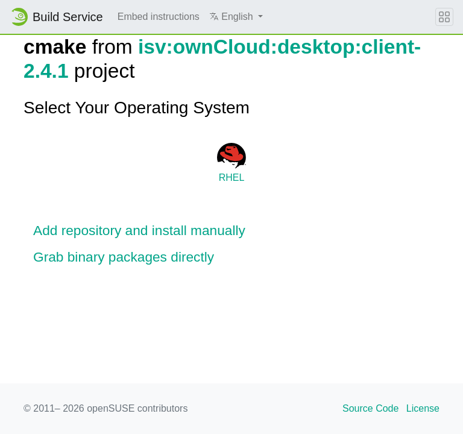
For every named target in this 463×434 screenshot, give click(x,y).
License (422, 408)
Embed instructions (159, 16)
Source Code (370, 408)
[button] (236, 17)
